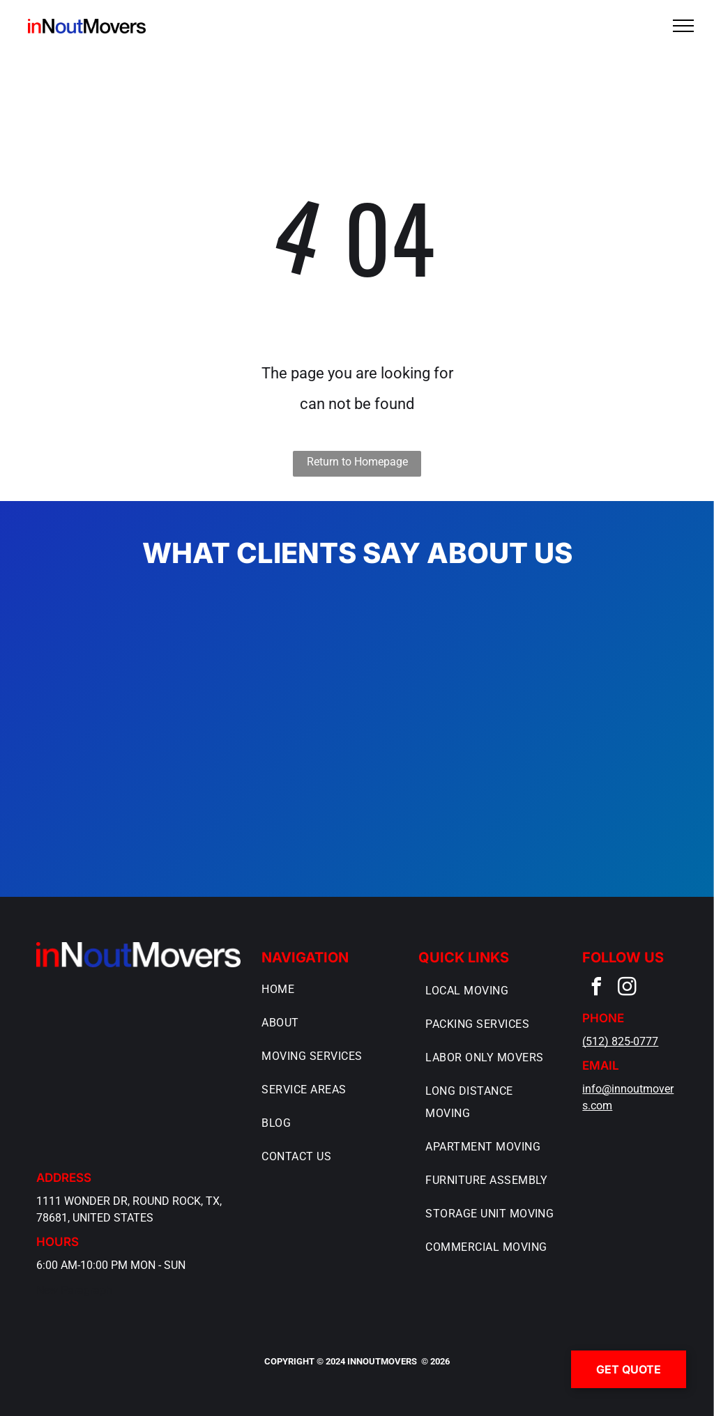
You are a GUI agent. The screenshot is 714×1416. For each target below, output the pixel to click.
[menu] (683, 26)
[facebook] (596, 988)
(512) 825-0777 (620, 1041)
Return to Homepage (357, 461)
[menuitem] (328, 989)
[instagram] (627, 988)
